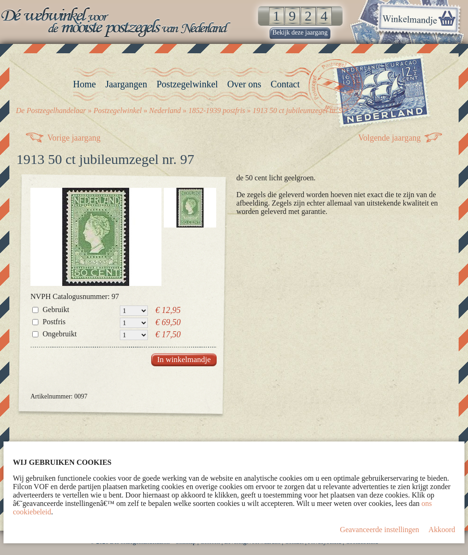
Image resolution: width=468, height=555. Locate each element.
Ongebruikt (60, 334)
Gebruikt (56, 309)
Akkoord (442, 530)
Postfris (54, 322)
